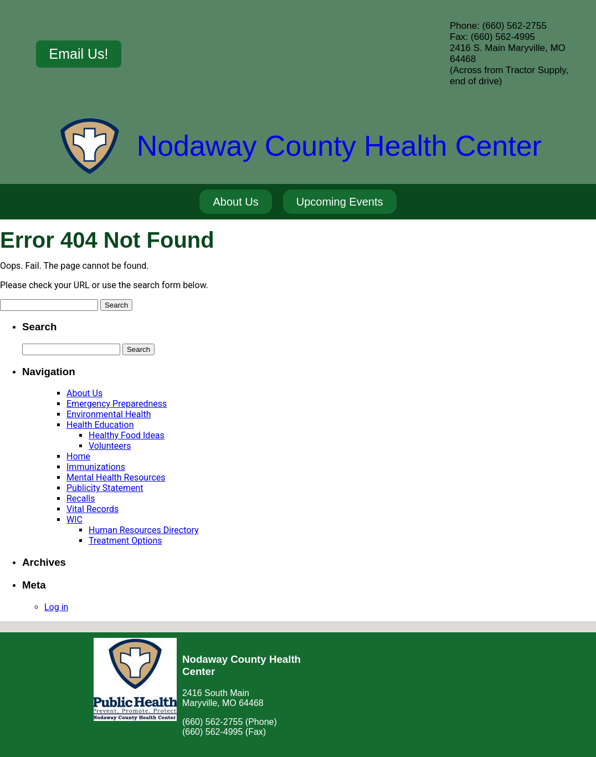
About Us (84, 393)
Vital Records (92, 509)
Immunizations (95, 467)
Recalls (80, 498)
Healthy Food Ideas (127, 435)
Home (78, 456)
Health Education (99, 425)
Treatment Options (125, 540)
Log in (56, 607)
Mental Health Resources (116, 477)
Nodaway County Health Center (339, 146)
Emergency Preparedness (116, 403)
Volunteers (110, 446)
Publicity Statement (104, 488)
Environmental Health (108, 414)
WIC (74, 519)
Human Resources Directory (144, 530)
